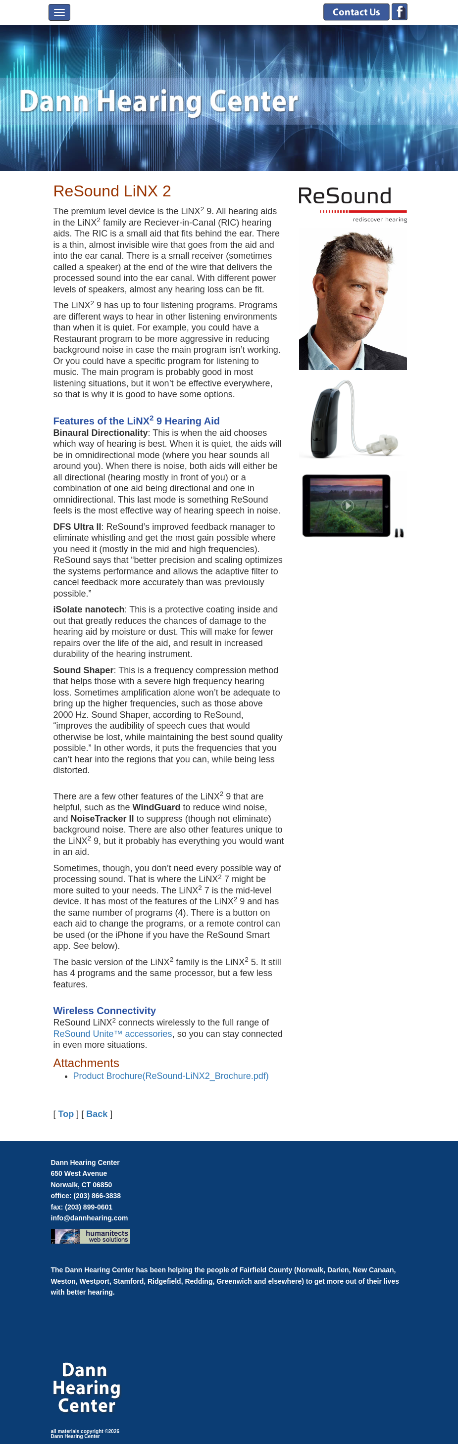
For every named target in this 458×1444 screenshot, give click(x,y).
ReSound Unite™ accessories (112, 1034)
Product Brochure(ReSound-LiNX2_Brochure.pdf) (171, 1076)
